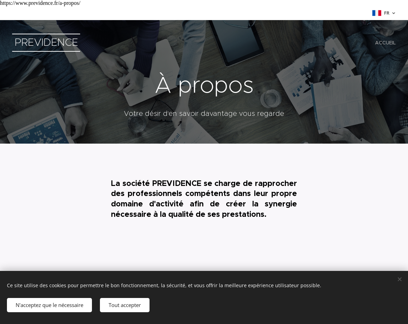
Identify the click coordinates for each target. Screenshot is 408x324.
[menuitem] (384, 42)
